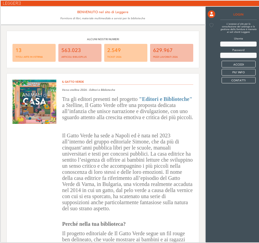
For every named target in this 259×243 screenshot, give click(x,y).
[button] (211, 14)
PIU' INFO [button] (238, 72)
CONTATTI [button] (238, 80)
